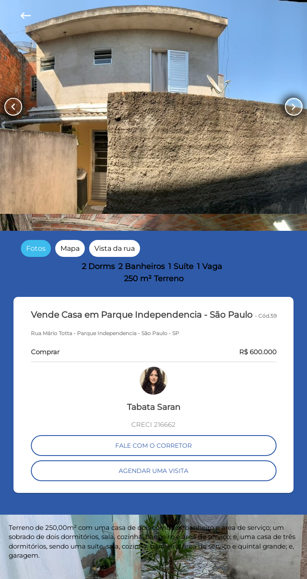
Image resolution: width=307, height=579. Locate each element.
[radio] (36, 248)
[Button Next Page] (294, 107)
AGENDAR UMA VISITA (153, 471)
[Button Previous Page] (13, 107)
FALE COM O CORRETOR (153, 445)
